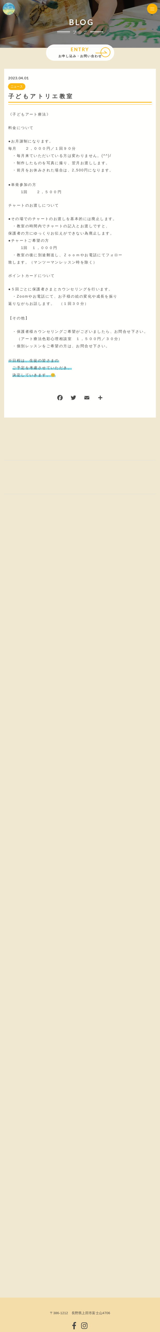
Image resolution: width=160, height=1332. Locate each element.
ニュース (16, 87)
